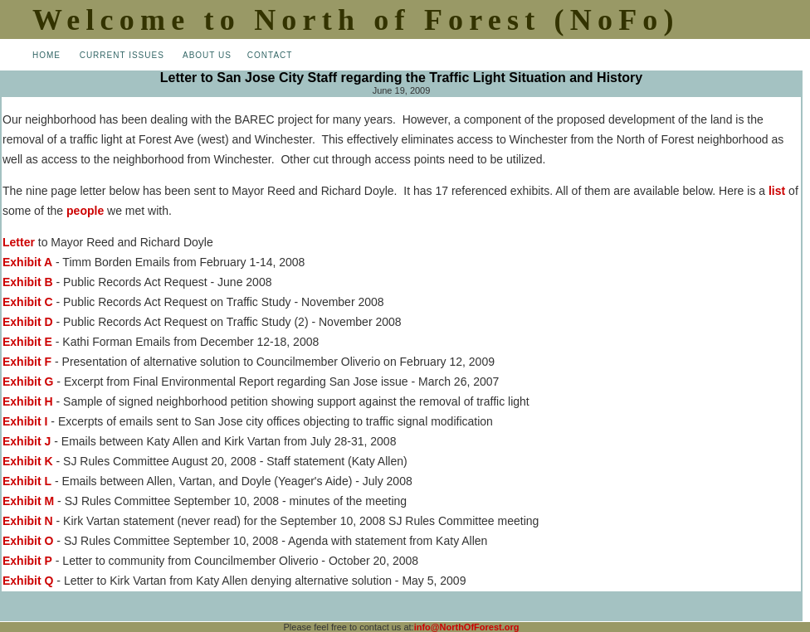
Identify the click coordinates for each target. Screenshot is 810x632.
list (777, 190)
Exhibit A (27, 262)
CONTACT (270, 55)
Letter (18, 242)
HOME (46, 55)
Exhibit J (26, 441)
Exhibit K (27, 461)
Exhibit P (27, 560)
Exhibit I (24, 421)
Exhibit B (27, 282)
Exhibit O (27, 540)
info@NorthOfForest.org (467, 627)
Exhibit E (27, 341)
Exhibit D (27, 321)
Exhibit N (27, 520)
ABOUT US (207, 55)
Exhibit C (27, 302)
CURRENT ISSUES (122, 55)
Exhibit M (28, 501)
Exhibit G (27, 381)
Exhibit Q (27, 580)
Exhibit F (26, 361)
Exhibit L (26, 481)
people (85, 210)
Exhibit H (27, 401)
